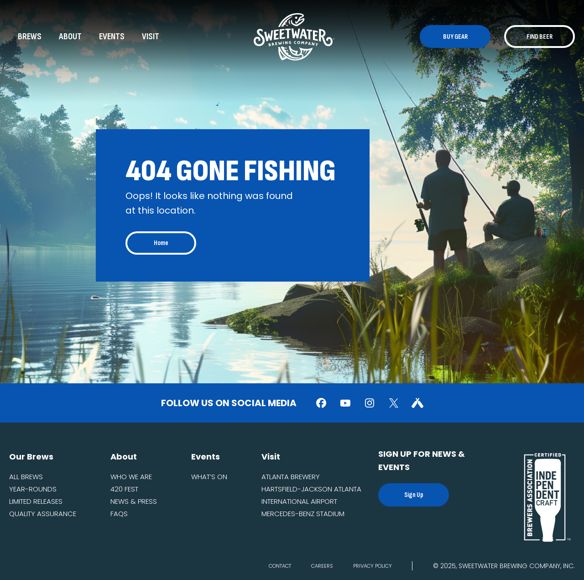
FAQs (119, 513)
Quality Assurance (42, 513)
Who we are (131, 476)
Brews (30, 36)
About (70, 36)
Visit (150, 36)
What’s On (209, 476)
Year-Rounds (33, 489)
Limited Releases (36, 501)
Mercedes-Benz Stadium (302, 513)
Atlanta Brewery (290, 476)
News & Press (133, 501)
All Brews (26, 476)
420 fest (124, 489)
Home (161, 243)
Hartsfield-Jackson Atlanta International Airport (311, 495)
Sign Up (413, 495)
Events (112, 36)
